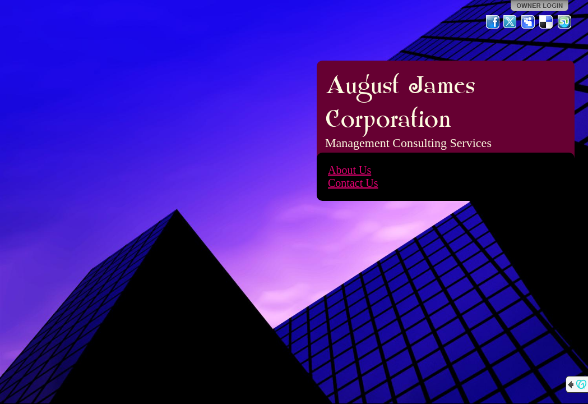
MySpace (528, 22)
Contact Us (353, 183)
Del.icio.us (546, 22)
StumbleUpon (564, 22)
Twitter (510, 22)
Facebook (493, 22)
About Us (349, 170)
